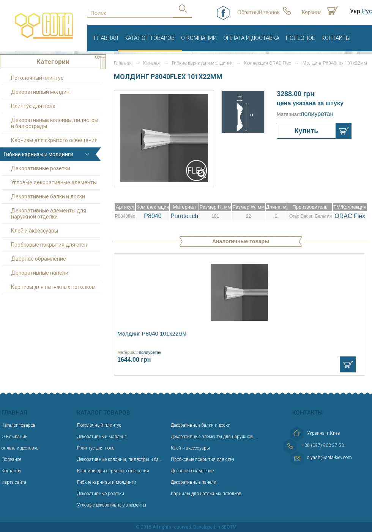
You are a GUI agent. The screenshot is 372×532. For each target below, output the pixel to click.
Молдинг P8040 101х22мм (151, 333)
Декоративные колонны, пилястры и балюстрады (54, 123)
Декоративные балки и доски (48, 196)
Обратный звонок (258, 12)
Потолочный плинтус (37, 78)
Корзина (311, 12)
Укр (355, 11)
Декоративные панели (39, 273)
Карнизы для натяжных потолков (53, 287)
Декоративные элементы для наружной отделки (48, 213)
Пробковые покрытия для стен (49, 245)
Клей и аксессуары (34, 231)
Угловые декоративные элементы (54, 182)
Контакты (336, 38)
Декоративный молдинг (41, 92)
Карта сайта (14, 482)
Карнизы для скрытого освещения (54, 140)
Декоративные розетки (40, 168)
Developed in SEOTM (214, 527)
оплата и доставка (251, 38)
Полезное (300, 38)
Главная (106, 38)
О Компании (199, 38)
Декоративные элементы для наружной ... (214, 436)
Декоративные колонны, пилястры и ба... (119, 459)
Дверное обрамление (38, 259)
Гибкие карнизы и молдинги (202, 63)
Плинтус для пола (33, 106)
